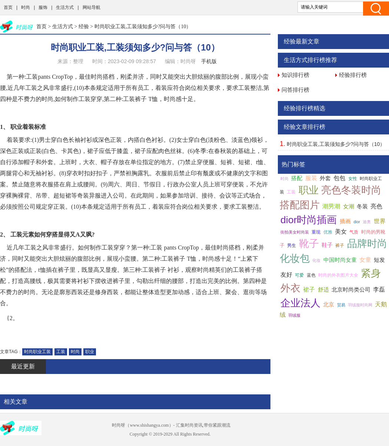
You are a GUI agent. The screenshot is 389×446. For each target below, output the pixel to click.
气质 (353, 232)
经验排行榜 (353, 75)
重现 (316, 232)
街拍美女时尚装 (294, 232)
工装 (60, 351)
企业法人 (300, 303)
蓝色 (311, 275)
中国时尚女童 (340, 260)
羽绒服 (294, 315)
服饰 (43, 7)
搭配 (296, 178)
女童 (365, 260)
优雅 (327, 232)
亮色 (376, 206)
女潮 (348, 206)
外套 (325, 178)
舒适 (323, 290)
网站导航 (91, 7)
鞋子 (327, 245)
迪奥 (367, 221)
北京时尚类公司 (351, 290)
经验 (84, 26)
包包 (339, 178)
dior (356, 221)
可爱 (299, 275)
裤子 (339, 245)
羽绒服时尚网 (360, 305)
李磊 (379, 289)
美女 (341, 231)
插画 (345, 221)
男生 (291, 245)
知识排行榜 (295, 75)
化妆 (316, 260)
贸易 (341, 305)
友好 (286, 274)
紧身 (371, 273)
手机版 (209, 61)
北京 (328, 304)
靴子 (309, 243)
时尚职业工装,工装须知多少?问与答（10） (336, 144)
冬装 (362, 206)
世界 (380, 221)
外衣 (290, 288)
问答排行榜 (295, 90)
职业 (89, 351)
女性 (352, 178)
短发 (379, 260)
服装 (311, 178)
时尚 (25, 7)
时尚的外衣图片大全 (338, 275)
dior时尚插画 (308, 219)
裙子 (309, 289)
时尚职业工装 (37, 351)
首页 (8, 7)
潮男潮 (331, 206)
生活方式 (65, 7)
